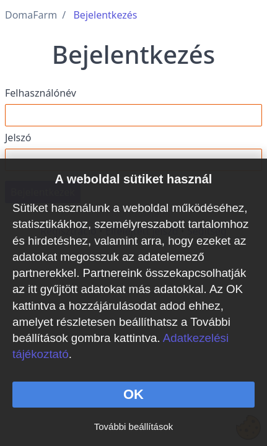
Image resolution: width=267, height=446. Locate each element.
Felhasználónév (40, 93)
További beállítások (133, 426)
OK (133, 394)
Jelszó (18, 137)
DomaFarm (31, 15)
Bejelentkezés (105, 15)
